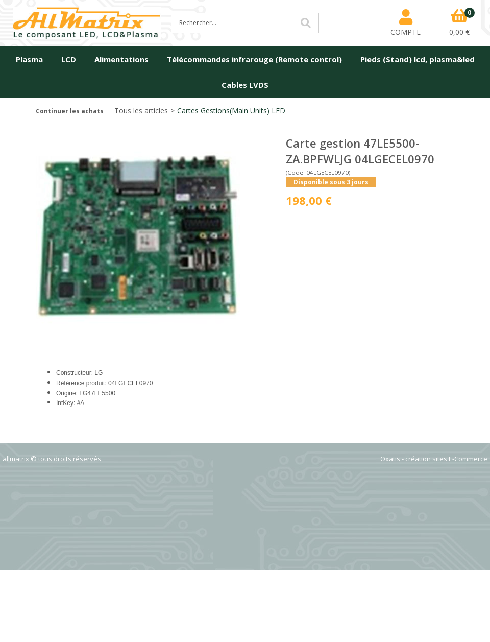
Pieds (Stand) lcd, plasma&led (417, 59)
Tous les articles (141, 110)
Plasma (29, 59)
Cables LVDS (245, 85)
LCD (68, 59)
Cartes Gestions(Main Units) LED (231, 110)
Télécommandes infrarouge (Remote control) (254, 59)
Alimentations (121, 59)
